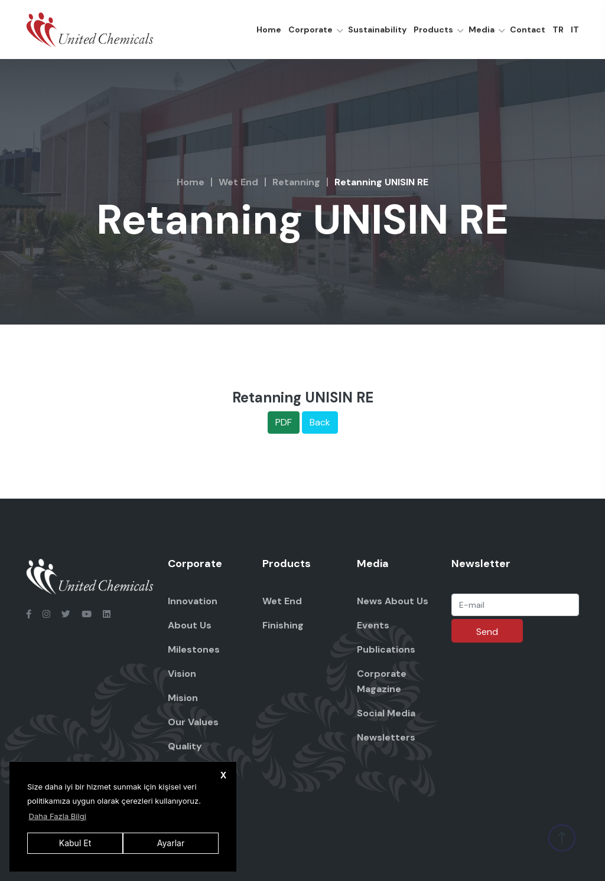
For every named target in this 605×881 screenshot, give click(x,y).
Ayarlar (170, 843)
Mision (183, 698)
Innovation (192, 601)
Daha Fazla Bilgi (57, 816)
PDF (283, 422)
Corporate (310, 29)
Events (373, 625)
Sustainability (377, 29)
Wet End (238, 182)
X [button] (223, 775)
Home (268, 29)
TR (558, 29)
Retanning (296, 182)
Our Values (193, 722)
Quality (185, 746)
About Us (190, 625)
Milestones (194, 649)
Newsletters (386, 737)
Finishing (283, 625)
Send (487, 631)
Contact (527, 29)
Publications (386, 649)
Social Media (386, 713)
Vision (182, 673)
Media (482, 29)
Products (433, 29)
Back (320, 422)
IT (575, 29)
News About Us (392, 601)
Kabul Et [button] (75, 843)
